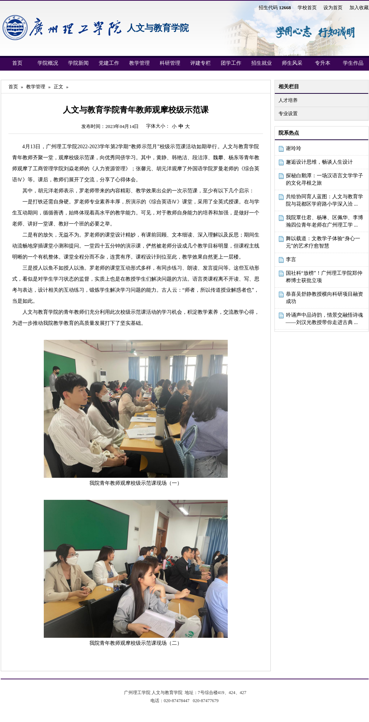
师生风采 (292, 63)
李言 (291, 259)
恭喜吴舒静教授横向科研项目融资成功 (324, 297)
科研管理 (170, 63)
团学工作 (231, 63)
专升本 (322, 63)
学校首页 (307, 7)
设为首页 (333, 7)
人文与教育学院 (158, 28)
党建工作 (109, 63)
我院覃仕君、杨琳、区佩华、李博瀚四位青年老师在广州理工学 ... (324, 221)
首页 (17, 63)
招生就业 (261, 63)
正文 (58, 86)
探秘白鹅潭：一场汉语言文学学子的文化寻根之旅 (324, 179)
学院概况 (48, 63)
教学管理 (139, 63)
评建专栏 (200, 63)
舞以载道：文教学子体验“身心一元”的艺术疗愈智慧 (323, 242)
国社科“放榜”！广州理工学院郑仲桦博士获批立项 (324, 276)
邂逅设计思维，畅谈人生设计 (319, 162)
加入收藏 (359, 7)
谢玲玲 (293, 148)
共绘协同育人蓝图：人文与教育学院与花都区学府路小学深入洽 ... (324, 200)
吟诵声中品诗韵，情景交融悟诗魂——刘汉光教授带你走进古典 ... (324, 318)
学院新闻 (78, 63)
